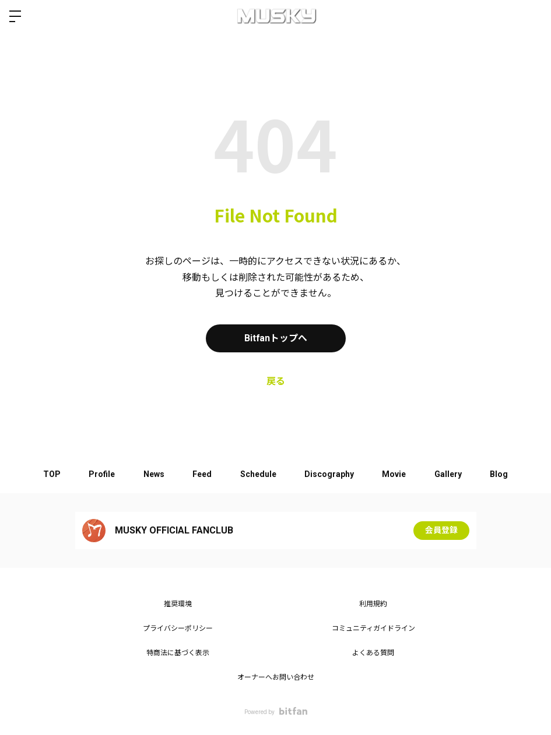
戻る (275, 381)
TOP (48, 474)
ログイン (532, 16)
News (152, 474)
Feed (201, 474)
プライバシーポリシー (178, 628)
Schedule (258, 474)
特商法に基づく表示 (177, 653)
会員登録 (441, 530)
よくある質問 (373, 653)
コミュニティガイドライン (373, 628)
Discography (330, 474)
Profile (99, 474)
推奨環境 (178, 604)
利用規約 (373, 604)
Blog (503, 474)
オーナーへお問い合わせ (275, 677)
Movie (396, 474)
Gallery (451, 474)
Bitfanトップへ (275, 338)
